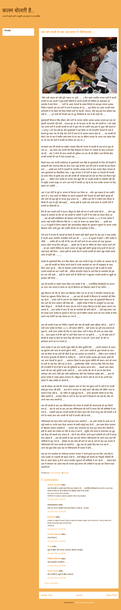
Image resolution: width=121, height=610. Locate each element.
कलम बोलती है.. (18, 10)
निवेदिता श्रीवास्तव (54, 559)
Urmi (49, 546)
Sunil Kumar (52, 571)
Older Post (111, 595)
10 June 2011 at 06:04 (56, 529)
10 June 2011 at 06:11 (56, 541)
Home (79, 595)
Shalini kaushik (54, 485)
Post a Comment (51, 583)
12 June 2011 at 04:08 (56, 566)
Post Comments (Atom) (84, 602)
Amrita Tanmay (53, 534)
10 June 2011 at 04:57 (56, 499)
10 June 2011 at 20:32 (56, 553)
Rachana (51, 517)
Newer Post (46, 595)
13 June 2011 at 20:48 (56, 578)
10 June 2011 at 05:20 (56, 511)
